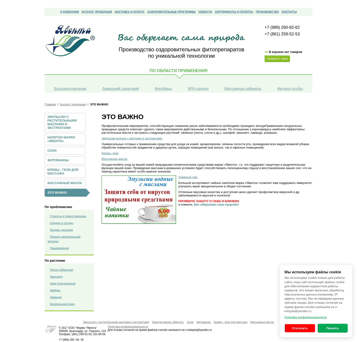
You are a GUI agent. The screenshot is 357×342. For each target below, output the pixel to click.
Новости (205, 11)
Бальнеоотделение (70, 89)
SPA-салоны (198, 89)
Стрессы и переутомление (68, 216)
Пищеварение (59, 248)
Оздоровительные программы (171, 11)
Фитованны (58, 160)
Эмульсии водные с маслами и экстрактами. (132, 138)
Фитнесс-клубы (290, 89)
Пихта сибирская (61, 270)
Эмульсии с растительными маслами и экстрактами (62, 122)
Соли (51, 150)
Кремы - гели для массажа (62, 171)
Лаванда (56, 297)
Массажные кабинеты (242, 89)
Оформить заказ (277, 58)
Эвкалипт (56, 276)
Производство (267, 11)
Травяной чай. (188, 177)
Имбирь (55, 290)
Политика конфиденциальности (305, 317)
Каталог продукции (97, 11)
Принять (332, 328)
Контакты (289, 11)
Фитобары (163, 89)
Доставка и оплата (130, 11)
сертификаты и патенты (234, 11)
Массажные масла (64, 183)
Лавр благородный (62, 283)
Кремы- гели (110, 153)
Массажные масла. (115, 159)
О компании (69, 11)
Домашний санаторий (120, 89)
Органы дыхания (61, 230)
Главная (50, 104)
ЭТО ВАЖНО (57, 192)
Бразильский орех (62, 304)
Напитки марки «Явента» (61, 139)
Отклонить (300, 328)
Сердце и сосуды (62, 223)
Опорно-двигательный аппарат (64, 239)
